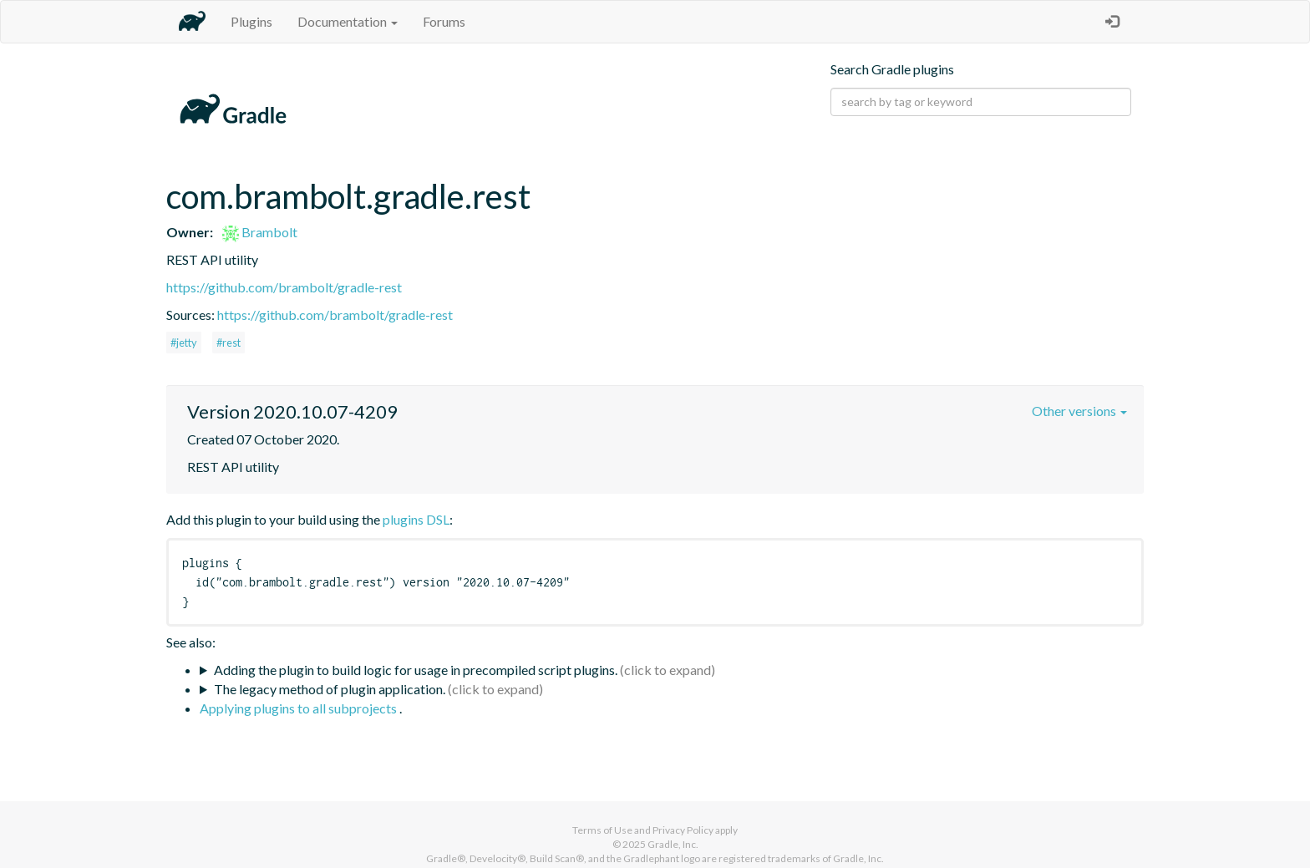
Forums (444, 21)
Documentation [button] (347, 21)
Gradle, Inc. (672, 844)
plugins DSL (416, 519)
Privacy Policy (682, 830)
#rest (228, 342)
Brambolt (259, 232)
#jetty (183, 342)
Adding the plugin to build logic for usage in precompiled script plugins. (415, 670)
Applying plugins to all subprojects (299, 708)
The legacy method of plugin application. (329, 689)
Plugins (251, 21)
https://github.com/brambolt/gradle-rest (284, 287)
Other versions (1079, 411)
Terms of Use (602, 830)
